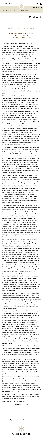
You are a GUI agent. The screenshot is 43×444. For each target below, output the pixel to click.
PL (27, 29)
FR (18, 29)
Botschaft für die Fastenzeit (19, 10)
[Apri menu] (40, 3)
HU (22, 29)
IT (24, 29)
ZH (34, 29)
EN (12, 29)
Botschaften (5, 10)
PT (31, 29)
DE (9, 29)
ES (15, 29)
